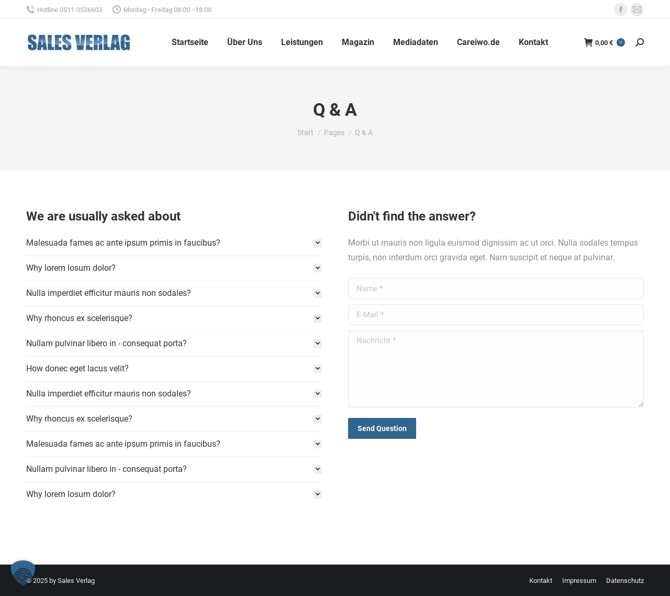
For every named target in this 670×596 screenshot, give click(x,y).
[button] (23, 573)
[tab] (174, 243)
